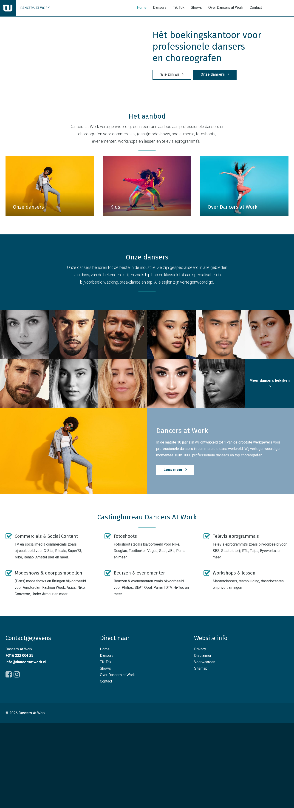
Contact (256, 8)
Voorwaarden (204, 747)
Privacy (200, 734)
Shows (196, 8)
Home (142, 8)
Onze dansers (214, 117)
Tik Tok (178, 8)
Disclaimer (202, 740)
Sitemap (200, 753)
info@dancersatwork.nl (26, 747)
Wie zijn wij (170, 117)
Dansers (160, 8)
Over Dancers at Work (225, 8)
